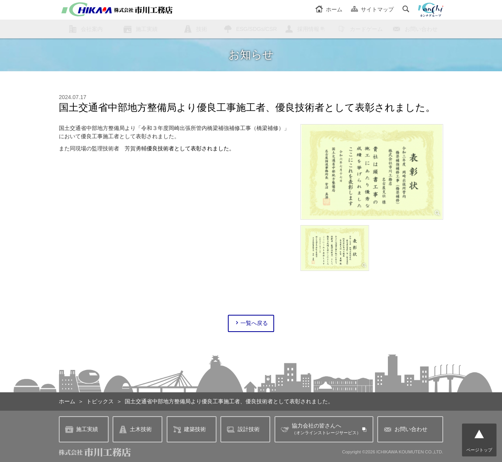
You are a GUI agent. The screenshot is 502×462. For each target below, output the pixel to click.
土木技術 (135, 429)
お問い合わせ (421, 29)
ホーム (328, 9)
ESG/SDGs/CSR (256, 29)
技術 (201, 29)
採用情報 (308, 29)
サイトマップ (372, 9)
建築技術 (189, 429)
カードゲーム (366, 29)
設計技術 (243, 429)
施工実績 (147, 29)
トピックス (100, 401)
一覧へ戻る (251, 323)
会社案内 (92, 29)
